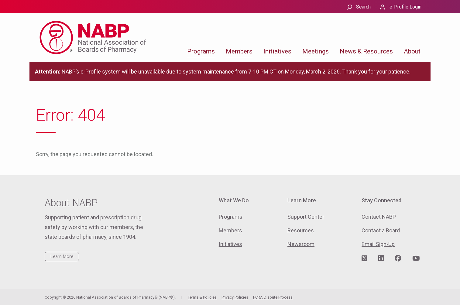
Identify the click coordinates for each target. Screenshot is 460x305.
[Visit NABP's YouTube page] (416, 258)
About (412, 51)
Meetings (315, 51)
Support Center (305, 217)
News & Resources (366, 51)
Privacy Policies (234, 297)
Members (239, 51)
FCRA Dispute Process (273, 297)
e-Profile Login (405, 7)
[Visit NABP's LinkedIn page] (381, 258)
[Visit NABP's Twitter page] (364, 258)
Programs (201, 51)
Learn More (61, 256)
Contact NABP (379, 217)
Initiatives (277, 51)
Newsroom (300, 244)
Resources (300, 230)
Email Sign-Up (378, 244)
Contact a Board (381, 230)
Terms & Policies (202, 297)
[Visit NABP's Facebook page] (398, 258)
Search (363, 7)
